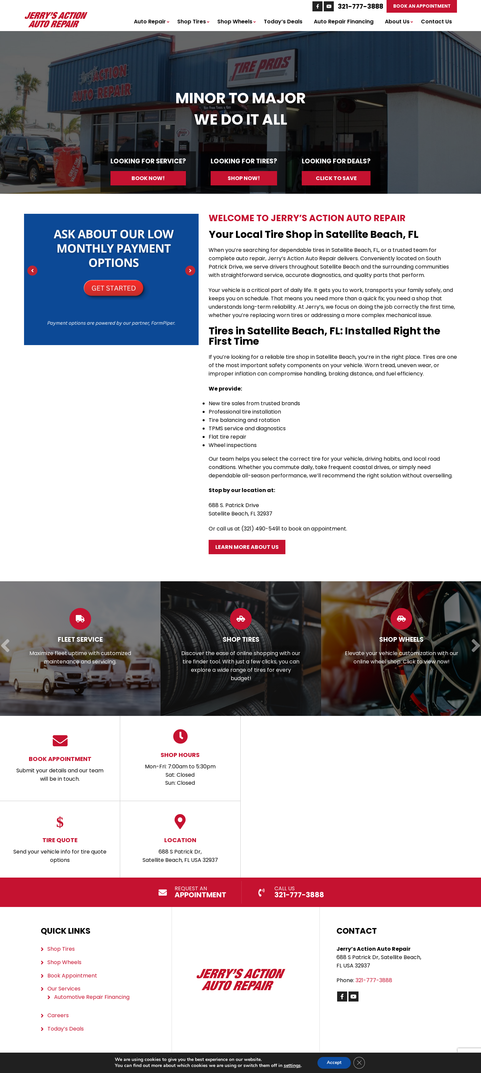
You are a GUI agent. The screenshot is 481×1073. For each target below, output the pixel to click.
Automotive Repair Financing (92, 997)
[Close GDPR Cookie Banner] (360, 1063)
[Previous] (32, 271)
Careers (58, 1015)
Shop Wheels (234, 21)
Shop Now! (244, 178)
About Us (397, 21)
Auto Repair (150, 21)
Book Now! (148, 178)
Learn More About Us (247, 547)
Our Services (63, 988)
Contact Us (436, 21)
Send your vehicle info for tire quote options (59, 839)
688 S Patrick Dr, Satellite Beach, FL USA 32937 (180, 839)
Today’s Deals (283, 21)
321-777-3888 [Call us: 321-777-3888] (360, 6)
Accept (333, 1062)
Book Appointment (72, 975)
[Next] (190, 271)
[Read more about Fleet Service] (80, 648)
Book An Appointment (421, 6)
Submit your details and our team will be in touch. (59, 757)
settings (291, 1066)
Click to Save (336, 178)
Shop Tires (191, 21)
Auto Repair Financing (344, 21)
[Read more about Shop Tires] (241, 648)
